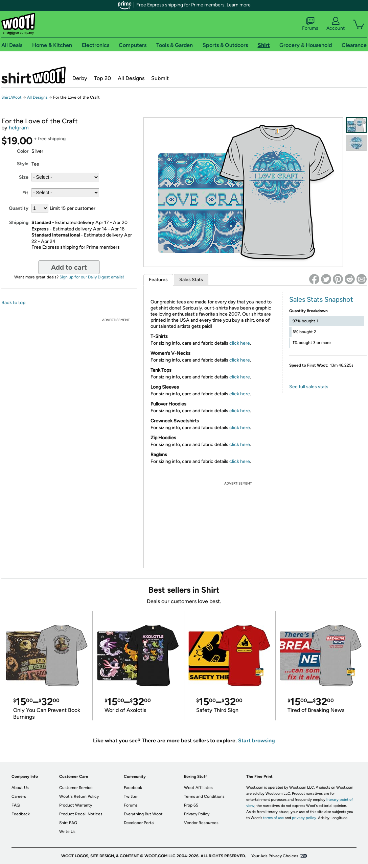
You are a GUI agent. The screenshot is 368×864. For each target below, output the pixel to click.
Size (23, 177)
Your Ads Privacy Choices (274, 856)
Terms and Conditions (204, 796)
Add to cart (69, 267)
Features (158, 279)
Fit (25, 193)
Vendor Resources (201, 822)
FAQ (16, 805)
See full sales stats (308, 387)
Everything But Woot (143, 814)
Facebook (133, 787)
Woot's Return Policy (79, 796)
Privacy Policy (196, 814)
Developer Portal (139, 822)
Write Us (67, 831)
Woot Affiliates (198, 787)
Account (335, 24)
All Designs (131, 78)
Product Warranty (75, 805)
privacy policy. (304, 818)
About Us (20, 787)
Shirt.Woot (33, 75)
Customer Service (76, 787)
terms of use (273, 818)
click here (239, 343)
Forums (310, 24)
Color (22, 151)
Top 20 (102, 78)
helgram (19, 127)
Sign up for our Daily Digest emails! (92, 277)
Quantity (18, 208)
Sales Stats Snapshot (321, 299)
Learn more (239, 5)
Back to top (13, 302)
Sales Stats (191, 279)
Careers (19, 796)
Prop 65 (191, 805)
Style (22, 164)
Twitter (131, 796)
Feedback (21, 814)
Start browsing (256, 740)
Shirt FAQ (68, 822)
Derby (79, 78)
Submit (160, 78)
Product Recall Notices (80, 814)
